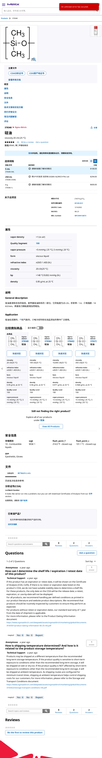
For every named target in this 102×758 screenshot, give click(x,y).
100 (37, 243)
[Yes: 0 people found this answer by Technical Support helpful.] (20, 635)
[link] (13, 538)
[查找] (97, 11)
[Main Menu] (3, 4)
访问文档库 (12, 524)
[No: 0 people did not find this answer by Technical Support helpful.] (29, 635)
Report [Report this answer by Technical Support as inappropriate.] (39, 635)
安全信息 (8, 97)
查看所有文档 (14, 79)
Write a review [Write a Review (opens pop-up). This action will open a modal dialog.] (27, 142)
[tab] (6, 18)
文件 (6, 102)
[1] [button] (21, 319)
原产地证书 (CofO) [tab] (24, 473)
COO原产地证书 (36, 73)
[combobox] (51, 10)
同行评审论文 (10, 112)
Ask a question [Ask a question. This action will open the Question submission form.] (42, 142)
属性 (6, 88)
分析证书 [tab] (10, 473)
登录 (30, 153)
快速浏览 (17, 353)
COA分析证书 (16, 73)
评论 (6, 121)
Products (4, 18)
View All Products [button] (51, 426)
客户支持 (23, 500)
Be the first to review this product (26, 733)
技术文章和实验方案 (13, 107)
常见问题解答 (10, 116)
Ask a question (87, 552)
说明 (6, 93)
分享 (94, 127)
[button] (91, 568)
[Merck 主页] (13, 4)
